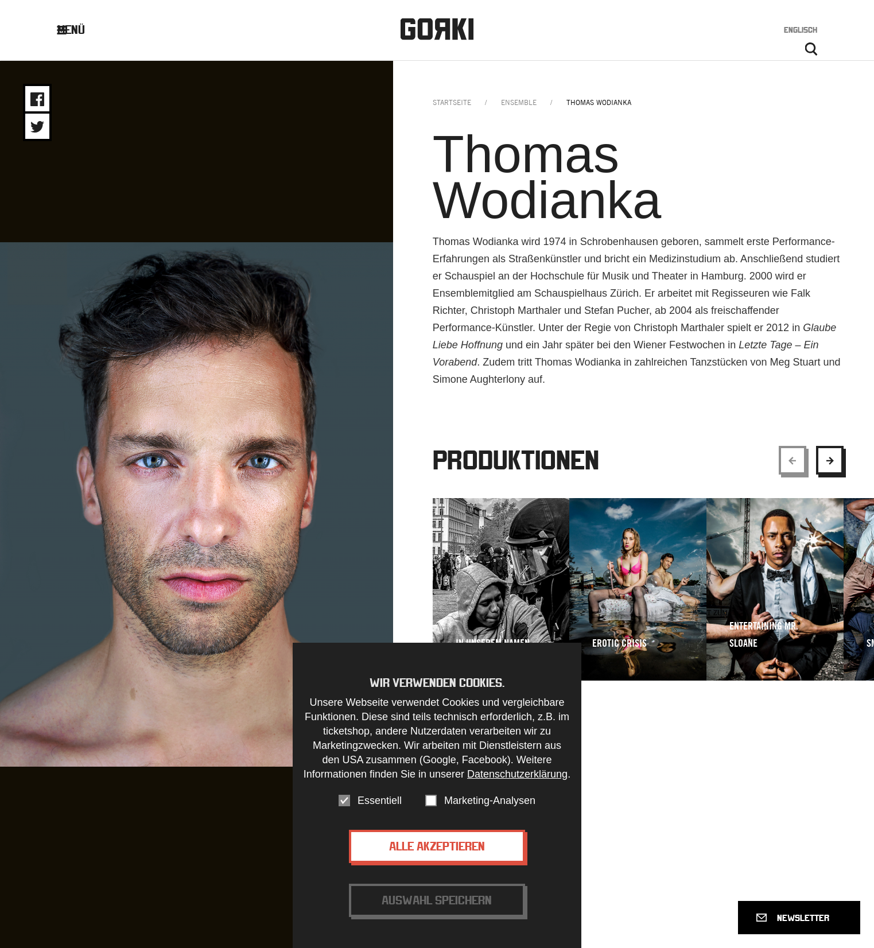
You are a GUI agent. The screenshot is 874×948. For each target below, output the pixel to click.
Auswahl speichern (437, 900)
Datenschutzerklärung (517, 774)
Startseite (452, 102)
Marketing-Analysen (489, 800)
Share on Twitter (37, 127)
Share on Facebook (37, 99)
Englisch (800, 30)
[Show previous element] (792, 460)
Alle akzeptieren (437, 846)
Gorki (437, 29)
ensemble (519, 102)
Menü (79, 29)
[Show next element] (830, 460)
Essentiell (380, 800)
